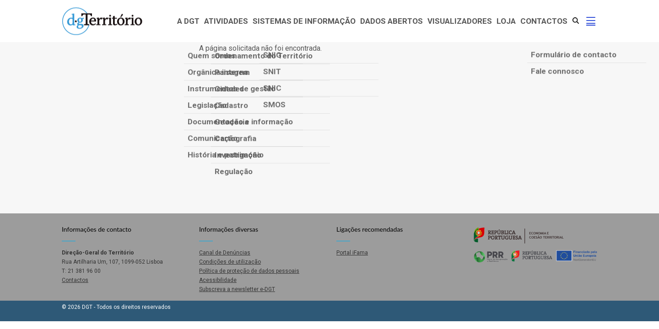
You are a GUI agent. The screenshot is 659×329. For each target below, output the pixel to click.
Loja (506, 21)
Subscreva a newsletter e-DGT (237, 289)
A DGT (188, 21)
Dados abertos (391, 21)
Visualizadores (459, 21)
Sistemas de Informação (304, 21)
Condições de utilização (230, 262)
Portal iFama (352, 252)
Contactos (543, 21)
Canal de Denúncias (224, 252)
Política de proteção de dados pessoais (249, 271)
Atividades (226, 21)
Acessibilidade (218, 280)
